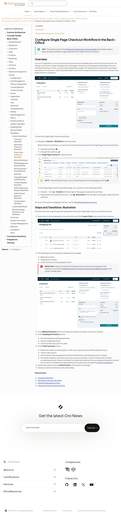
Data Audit (14, 105)
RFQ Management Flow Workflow (21, 164)
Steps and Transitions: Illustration (49, 33)
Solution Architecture (15, 32)
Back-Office (23, 18)
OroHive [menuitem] (93, 11)
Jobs (12, 102)
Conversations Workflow (19, 202)
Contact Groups (16, 90)
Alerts (12, 233)
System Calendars (17, 124)
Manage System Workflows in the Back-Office (17, 21)
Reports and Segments (16, 71)
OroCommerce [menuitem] (80, 11)
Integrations (14, 96)
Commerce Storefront (15, 236)
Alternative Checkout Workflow (18, 147)
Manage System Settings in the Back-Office (43, 18)
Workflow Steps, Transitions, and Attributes (18, 212)
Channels (14, 99)
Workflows (14, 133)
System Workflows (19, 136)
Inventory (11, 65)
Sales (10, 52)
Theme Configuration (18, 84)
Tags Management (17, 115)
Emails (12, 93)
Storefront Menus (16, 121)
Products (11, 55)
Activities (11, 68)
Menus (13, 118)
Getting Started (14, 42)
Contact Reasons (17, 87)
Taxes (10, 62)
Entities (12, 111)
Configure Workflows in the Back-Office (72, 18)
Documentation (7, 18)
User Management (17, 81)
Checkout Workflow (18, 140)
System (11, 75)
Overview (39, 29)
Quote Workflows (21, 160)
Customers (12, 48)
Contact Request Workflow (20, 183)
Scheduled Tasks (16, 108)
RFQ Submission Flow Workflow (20, 170)
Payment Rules (16, 130)
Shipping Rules (15, 127)
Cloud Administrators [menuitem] (59, 11)
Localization (14, 229)
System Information (18, 220)
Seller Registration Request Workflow (21, 189)
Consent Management (19, 223)
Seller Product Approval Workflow (19, 195)
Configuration (15, 78)
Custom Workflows (19, 206)
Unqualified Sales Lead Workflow (20, 178)
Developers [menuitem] (39, 11)
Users (15, 18)
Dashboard (12, 45)
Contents (39, 26)
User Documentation (13, 29)
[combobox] (48, 3)
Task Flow (17, 174)
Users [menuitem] (27, 11)
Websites (13, 226)
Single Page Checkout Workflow (18, 154)
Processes (14, 217)
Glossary (11, 242)
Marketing (12, 58)
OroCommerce (14, 462)
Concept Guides (13, 35)
